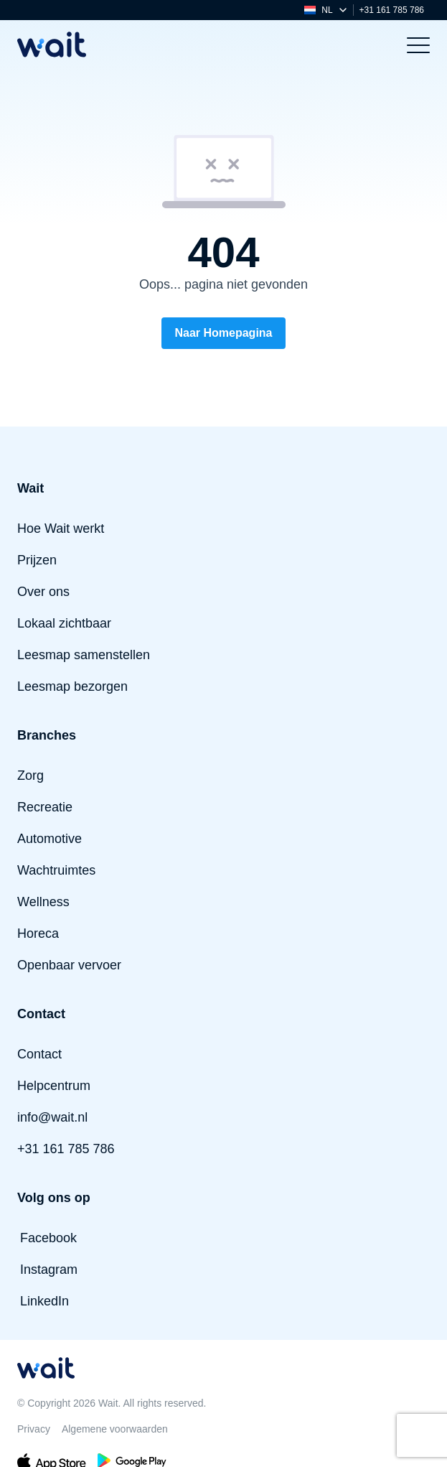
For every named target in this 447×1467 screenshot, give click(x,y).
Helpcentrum (53, 1086)
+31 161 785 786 (391, 10)
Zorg (30, 775)
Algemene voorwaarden (115, 1429)
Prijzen (37, 560)
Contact (39, 1054)
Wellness (43, 902)
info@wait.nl (52, 1117)
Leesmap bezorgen (72, 686)
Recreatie (44, 807)
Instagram (48, 1269)
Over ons (43, 592)
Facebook (48, 1238)
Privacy (33, 1429)
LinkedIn (44, 1301)
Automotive (49, 839)
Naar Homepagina (223, 333)
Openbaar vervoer (69, 965)
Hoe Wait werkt (60, 528)
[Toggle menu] (418, 44)
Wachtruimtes (56, 870)
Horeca (38, 933)
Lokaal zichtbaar (64, 623)
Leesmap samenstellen (83, 655)
